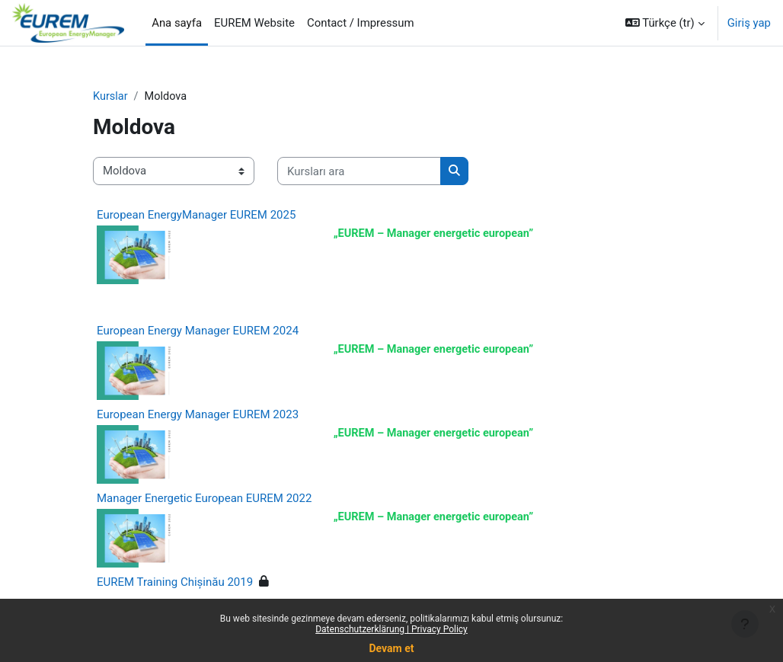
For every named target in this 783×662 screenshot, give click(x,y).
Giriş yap (749, 23)
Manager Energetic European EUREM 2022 (204, 500)
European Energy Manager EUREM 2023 (198, 417)
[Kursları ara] (359, 171)
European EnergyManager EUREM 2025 (196, 215)
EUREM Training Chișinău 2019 (175, 584)
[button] (664, 23)
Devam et (391, 648)
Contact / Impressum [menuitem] (360, 23)
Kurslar (111, 97)
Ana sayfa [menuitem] (177, 23)
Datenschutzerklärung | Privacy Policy (391, 629)
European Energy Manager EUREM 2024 (198, 333)
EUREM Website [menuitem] (254, 23)
